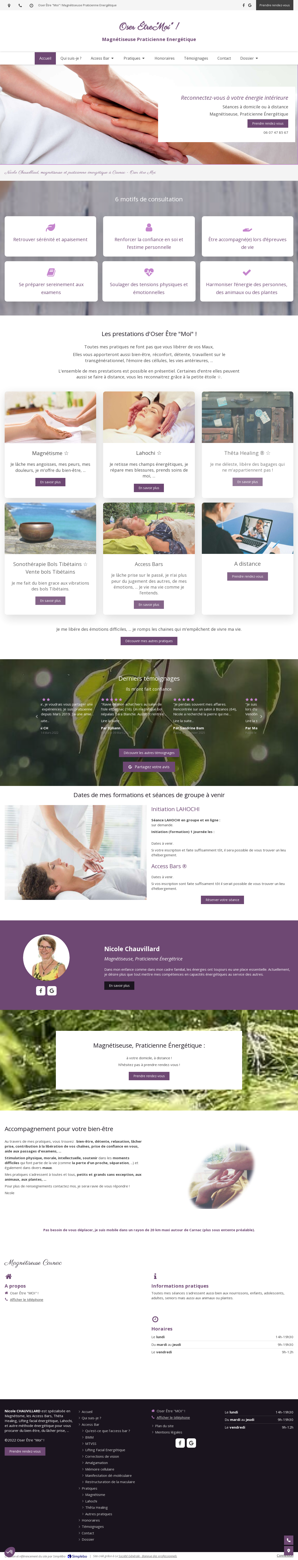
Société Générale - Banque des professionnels (148, 1556)
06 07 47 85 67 (276, 132)
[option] (149, 716)
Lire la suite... (53, 720)
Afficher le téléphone (26, 1299)
